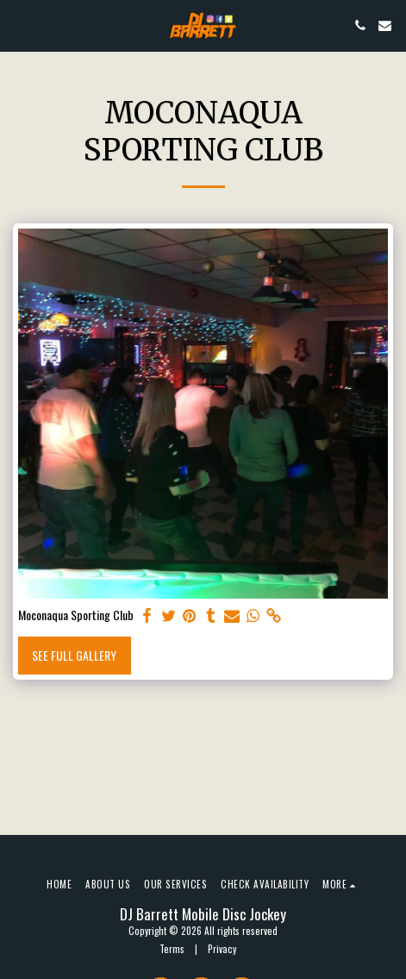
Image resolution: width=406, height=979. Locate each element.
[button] (19, 25)
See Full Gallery (74, 655)
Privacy (222, 949)
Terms (171, 949)
